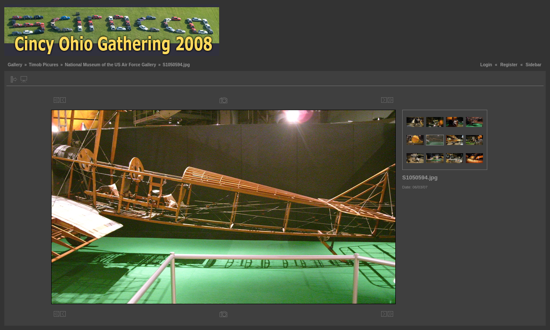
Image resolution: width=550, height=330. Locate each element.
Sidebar (533, 64)
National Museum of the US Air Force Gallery (110, 64)
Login (486, 64)
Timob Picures (43, 64)
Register (508, 64)
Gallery (15, 64)
